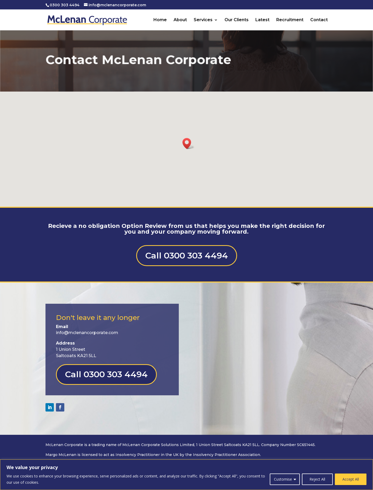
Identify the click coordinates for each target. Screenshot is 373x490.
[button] (188, 143)
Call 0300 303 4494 (186, 255)
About (180, 20)
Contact (319, 20)
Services (203, 20)
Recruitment (289, 20)
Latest (262, 20)
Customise (283, 479)
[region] (186, 474)
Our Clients (237, 20)
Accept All (350, 479)
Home (160, 20)
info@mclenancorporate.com (87, 332)
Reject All (317, 479)
